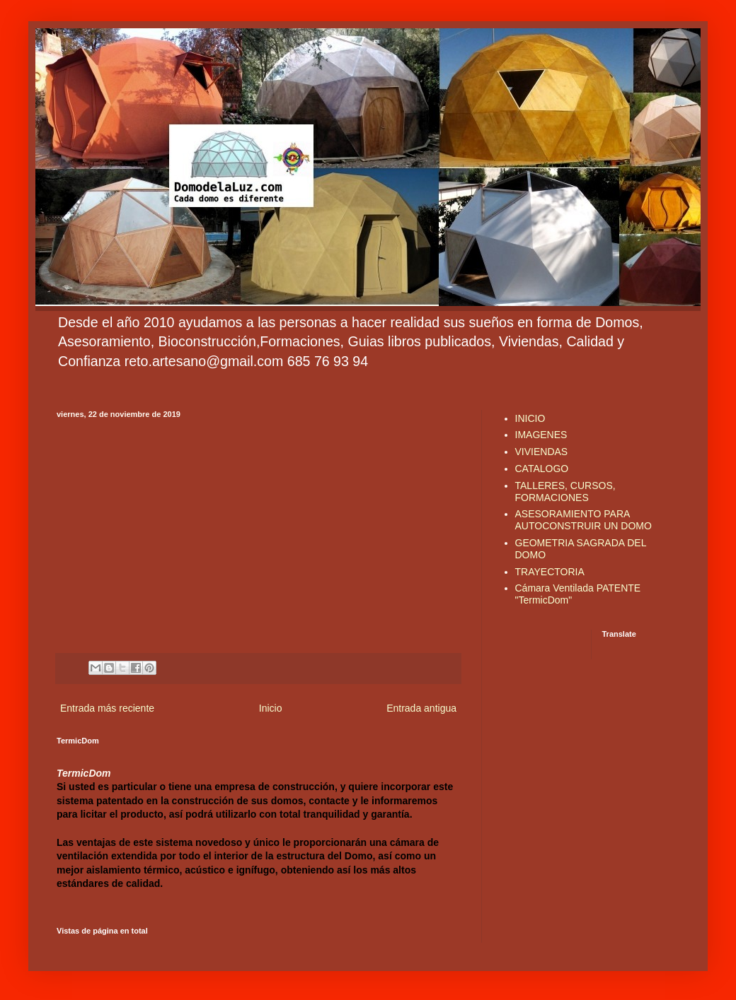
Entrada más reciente (107, 708)
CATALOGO (542, 468)
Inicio (270, 708)
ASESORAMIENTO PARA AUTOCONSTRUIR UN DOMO (583, 519)
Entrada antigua (421, 708)
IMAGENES (541, 434)
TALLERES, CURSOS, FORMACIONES (565, 491)
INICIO (530, 418)
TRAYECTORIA (550, 571)
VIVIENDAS (541, 451)
